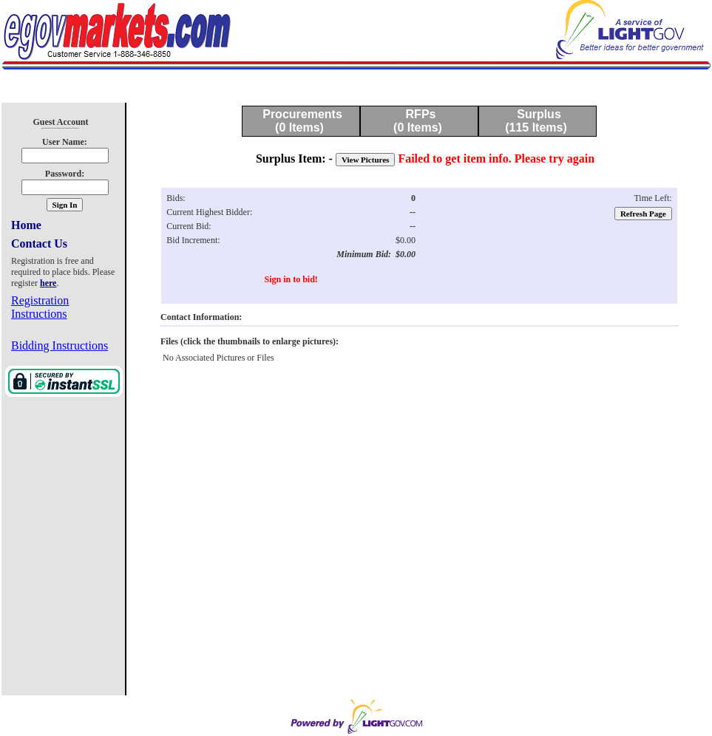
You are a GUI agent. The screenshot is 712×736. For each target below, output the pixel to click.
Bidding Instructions (59, 345)
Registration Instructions (40, 307)
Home (26, 225)
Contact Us (39, 243)
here (48, 283)
